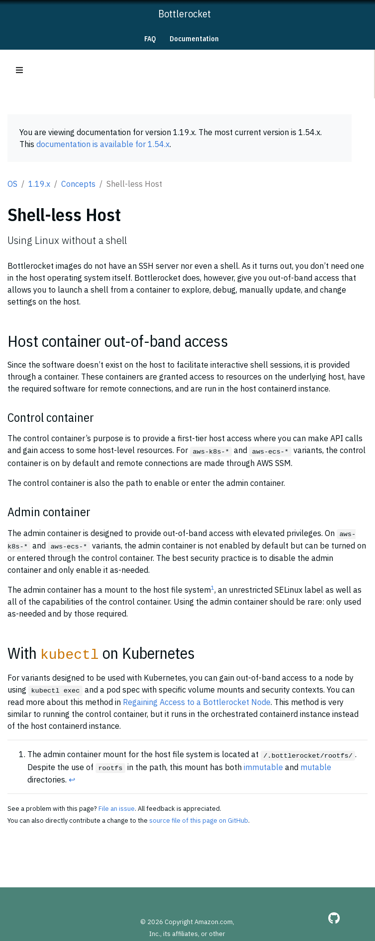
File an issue (116, 808)
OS (12, 184)
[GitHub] (334, 918)
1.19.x (39, 184)
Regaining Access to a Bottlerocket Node (197, 702)
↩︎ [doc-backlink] (72, 779)
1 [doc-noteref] (212, 587)
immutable (263, 767)
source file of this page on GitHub (198, 820)
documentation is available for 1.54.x (103, 144)
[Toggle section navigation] (19, 70)
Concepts (78, 184)
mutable (315, 767)
